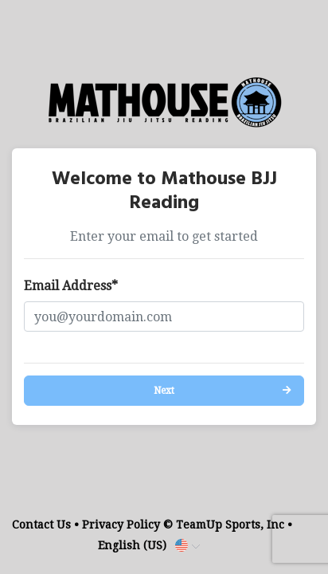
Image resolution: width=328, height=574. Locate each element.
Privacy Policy (121, 524)
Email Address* (71, 285)
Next (164, 390)
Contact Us (41, 524)
